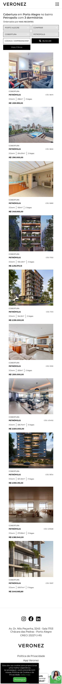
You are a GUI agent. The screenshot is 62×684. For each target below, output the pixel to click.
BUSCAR (45, 41)
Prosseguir (19, 679)
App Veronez (31, 660)
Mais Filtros (16, 47)
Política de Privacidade (31, 655)
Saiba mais (25, 674)
